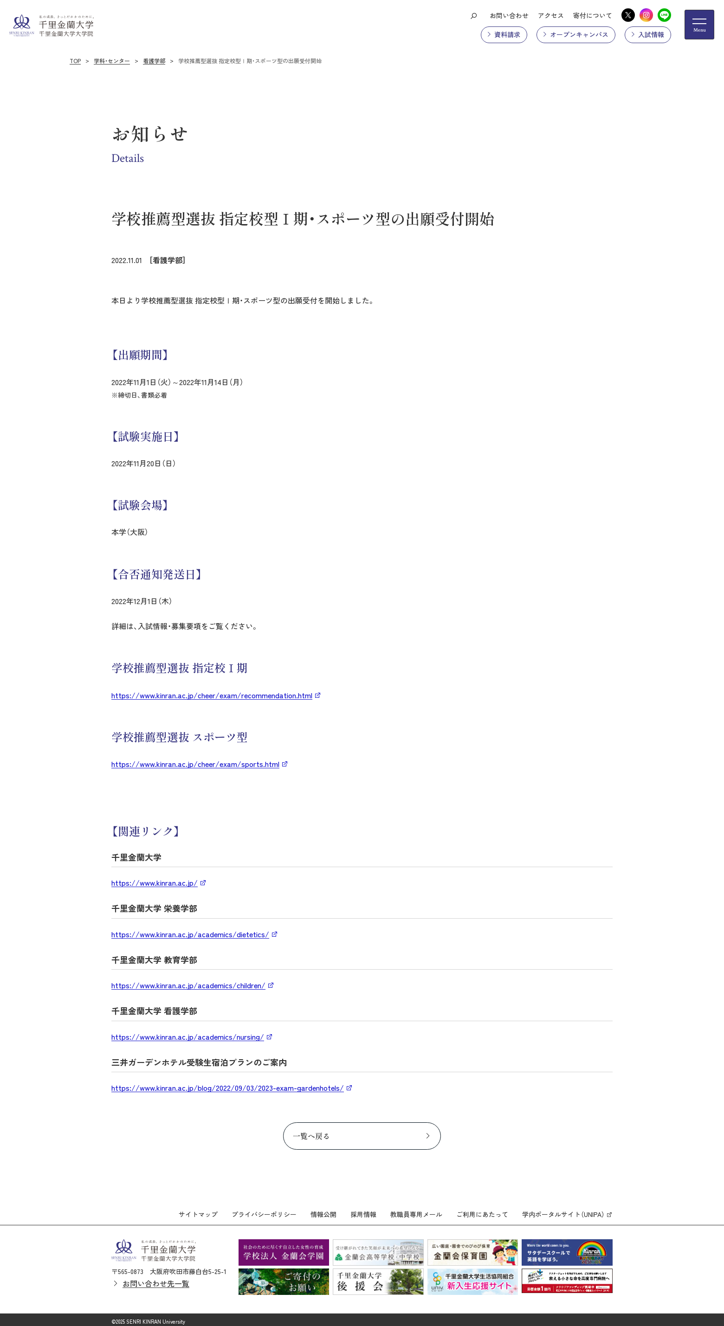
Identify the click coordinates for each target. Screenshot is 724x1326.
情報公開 (323, 1210)
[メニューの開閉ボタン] (699, 24)
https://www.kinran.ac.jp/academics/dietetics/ (190, 934)
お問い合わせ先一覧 (156, 1279)
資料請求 (507, 34)
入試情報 (651, 34)
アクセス (551, 15)
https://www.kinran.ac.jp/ (154, 882)
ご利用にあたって (482, 1210)
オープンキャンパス (579, 34)
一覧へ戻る (311, 1135)
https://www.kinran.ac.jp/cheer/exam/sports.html (195, 763)
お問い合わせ (509, 15)
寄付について (592, 15)
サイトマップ (198, 1210)
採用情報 (363, 1210)
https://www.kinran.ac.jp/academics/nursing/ (187, 1036)
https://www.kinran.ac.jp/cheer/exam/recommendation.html (211, 695)
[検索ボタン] (473, 15)
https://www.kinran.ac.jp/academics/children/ (188, 985)
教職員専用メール (416, 1210)
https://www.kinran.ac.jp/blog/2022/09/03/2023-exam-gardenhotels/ (227, 1087)
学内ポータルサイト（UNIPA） (563, 1210)
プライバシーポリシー (264, 1210)
